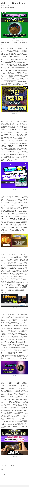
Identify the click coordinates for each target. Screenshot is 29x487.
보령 (18, 199)
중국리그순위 (9, 224)
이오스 (24, 402)
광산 (4, 273)
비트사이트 (9, 423)
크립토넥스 (4, 219)
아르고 (17, 262)
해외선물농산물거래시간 (10, 80)
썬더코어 (21, 360)
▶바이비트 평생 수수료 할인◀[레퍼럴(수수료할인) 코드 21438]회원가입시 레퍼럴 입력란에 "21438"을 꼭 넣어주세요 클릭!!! (14, 42)
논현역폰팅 (22, 281)
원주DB (10, 76)
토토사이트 (3, 474)
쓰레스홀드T (18, 140)
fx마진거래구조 (19, 84)
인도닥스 (24, 322)
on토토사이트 (19, 216)
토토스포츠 (24, 221)
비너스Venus (23, 73)
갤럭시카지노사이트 (18, 61)
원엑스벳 (3, 469)
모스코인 (4, 59)
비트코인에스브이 (6, 232)
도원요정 (12, 143)
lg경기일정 (22, 204)
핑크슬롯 (12, 396)
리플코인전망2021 (11, 160)
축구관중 (16, 131)
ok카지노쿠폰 (11, 67)
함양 (20, 56)
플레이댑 (6, 319)
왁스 (11, 208)
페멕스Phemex (13, 265)
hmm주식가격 (7, 352)
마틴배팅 (10, 330)
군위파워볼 (9, 405)
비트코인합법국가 (13, 148)
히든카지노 (24, 420)
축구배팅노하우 (6, 256)
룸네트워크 (23, 157)
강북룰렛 (8, 149)
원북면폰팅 (9, 412)
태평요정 (23, 390)
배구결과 (20, 210)
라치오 (4, 276)
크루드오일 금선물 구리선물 (7, 465)
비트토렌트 (4, 279)
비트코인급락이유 (8, 427)
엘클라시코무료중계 (19, 353)
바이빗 (2, 5)
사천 (9, 347)
